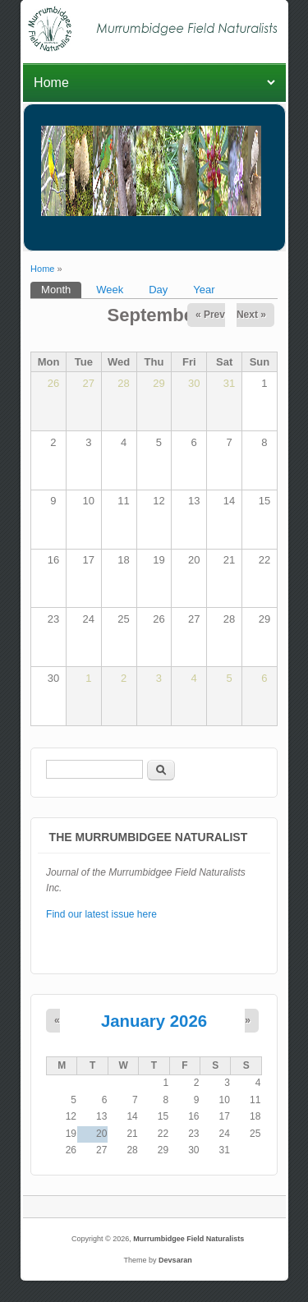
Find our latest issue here (101, 914)
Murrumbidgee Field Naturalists (188, 1239)
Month (61, 289)
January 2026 (154, 1021)
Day (158, 289)
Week (109, 289)
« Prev (210, 314)
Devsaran (175, 1260)
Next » (251, 314)
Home (42, 269)
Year (203, 289)
